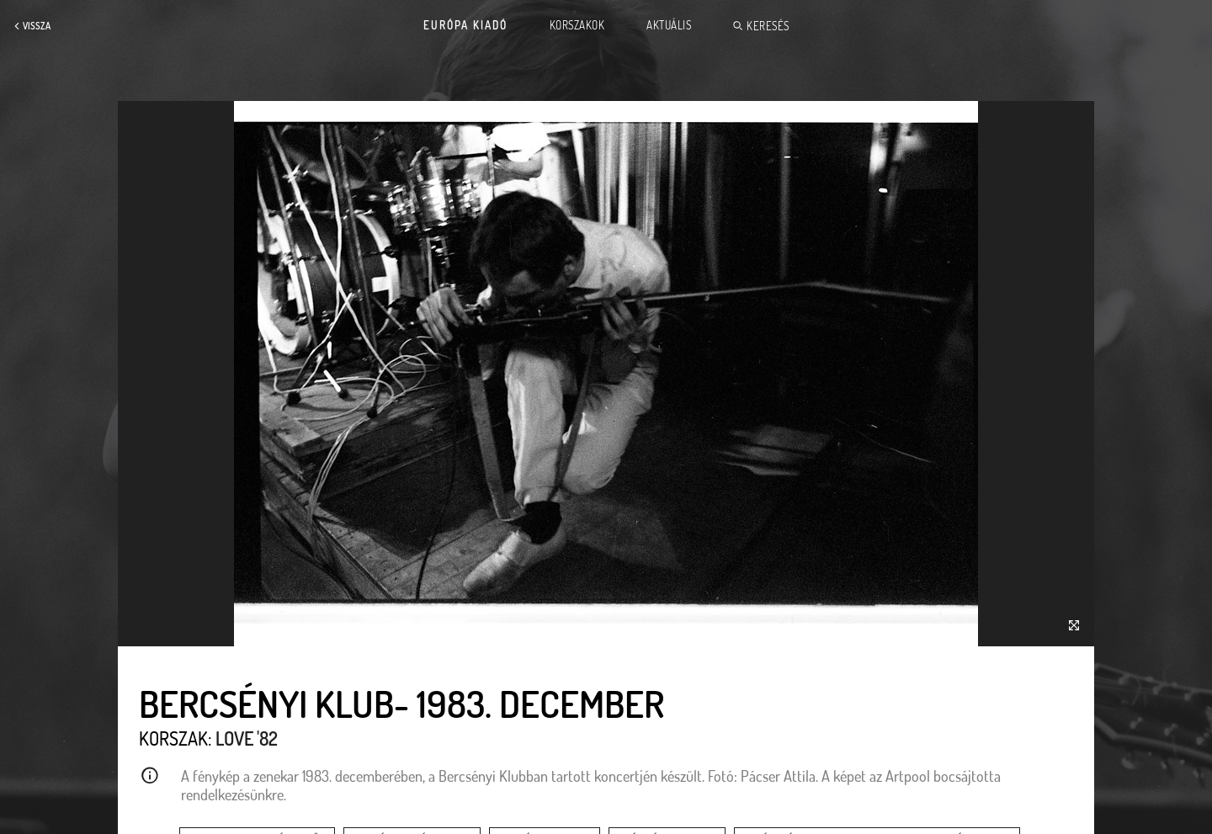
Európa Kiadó (465, 25)
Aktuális (668, 25)
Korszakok (577, 25)
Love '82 (246, 738)
